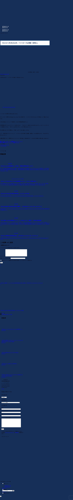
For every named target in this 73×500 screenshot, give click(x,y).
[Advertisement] (25, 36)
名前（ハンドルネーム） (5, 259)
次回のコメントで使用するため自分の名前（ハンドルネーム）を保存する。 (17, 261)
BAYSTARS (16, 142)
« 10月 (2, 390)
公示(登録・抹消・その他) (6, 141)
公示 (1, 142)
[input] (7, 493)
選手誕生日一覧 (8, 488)
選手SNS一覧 (7, 490)
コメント (2, 257)
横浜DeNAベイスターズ (17, 141)
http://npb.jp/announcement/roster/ (9, 107)
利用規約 (17, 435)
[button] (13, 493)
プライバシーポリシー (9, 435)
